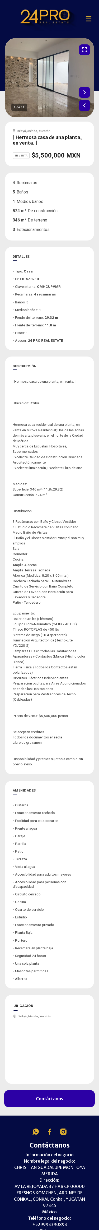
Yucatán (44, 131)
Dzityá (21, 131)
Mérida (32, 131)
